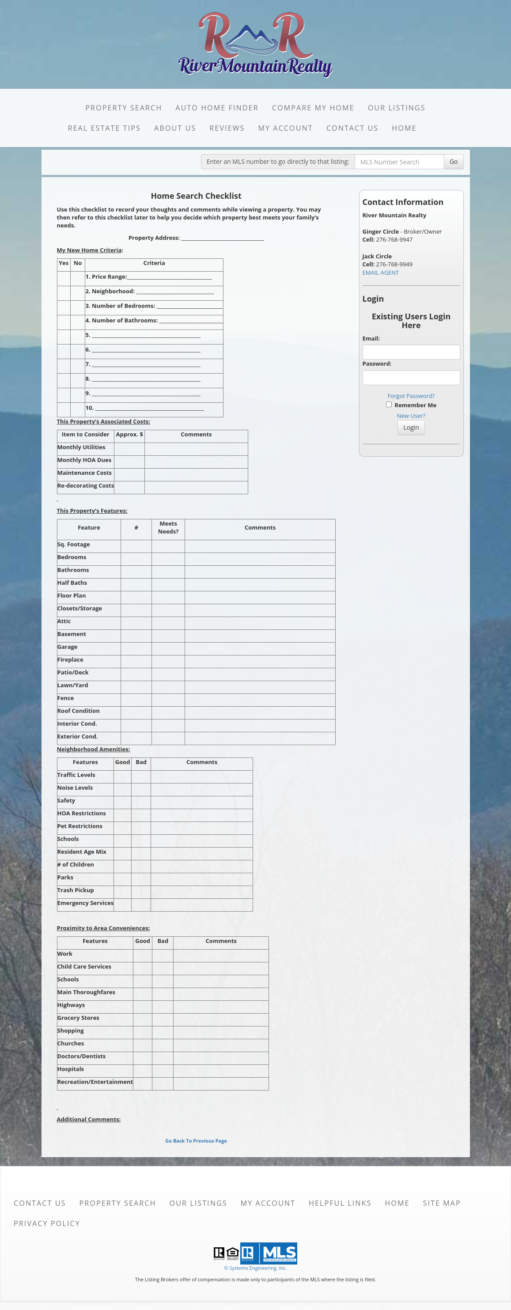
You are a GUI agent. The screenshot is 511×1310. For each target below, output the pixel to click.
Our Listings (397, 108)
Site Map (442, 1203)
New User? (411, 416)
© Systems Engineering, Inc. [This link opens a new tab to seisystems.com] (255, 1268)
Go (454, 161)
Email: (371, 338)
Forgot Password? (411, 396)
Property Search (123, 108)
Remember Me (411, 405)
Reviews (227, 128)
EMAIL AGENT (381, 272)
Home (404, 128)
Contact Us (352, 128)
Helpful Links (340, 1203)
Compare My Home (313, 108)
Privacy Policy (47, 1223)
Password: (377, 363)
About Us (175, 128)
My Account (285, 128)
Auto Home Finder (216, 108)
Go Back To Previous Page (196, 1140)
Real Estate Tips (104, 128)
